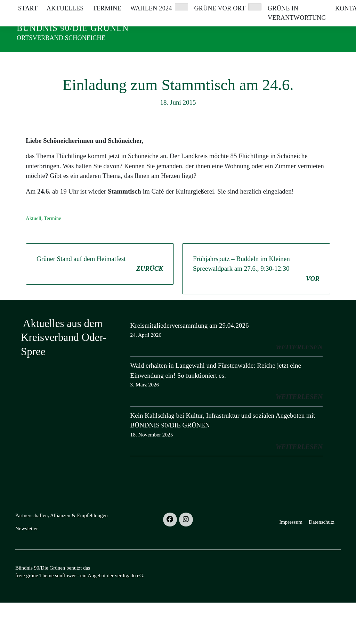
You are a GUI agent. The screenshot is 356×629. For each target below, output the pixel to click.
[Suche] (318, 7)
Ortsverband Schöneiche (61, 37)
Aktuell (33, 244)
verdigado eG (129, 602)
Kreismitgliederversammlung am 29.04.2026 (189, 352)
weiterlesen (299, 373)
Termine (52, 244)
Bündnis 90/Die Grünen (73, 28)
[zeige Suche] (328, 7)
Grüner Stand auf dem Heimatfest (100, 290)
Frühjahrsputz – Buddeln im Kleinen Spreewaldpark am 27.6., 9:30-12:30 (256, 295)
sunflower (65, 602)
